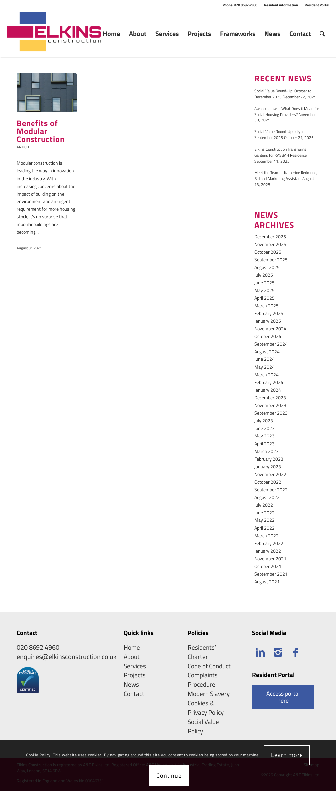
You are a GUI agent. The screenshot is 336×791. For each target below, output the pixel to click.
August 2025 (267, 267)
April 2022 (264, 527)
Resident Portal (317, 5)
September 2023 (271, 412)
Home (132, 647)
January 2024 (267, 389)
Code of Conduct (209, 666)
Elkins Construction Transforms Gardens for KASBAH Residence (280, 152)
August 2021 (267, 581)
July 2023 (263, 420)
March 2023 (266, 451)
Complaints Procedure (203, 680)
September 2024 (271, 343)
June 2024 (264, 359)
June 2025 (264, 282)
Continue (168, 775)
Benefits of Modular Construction (41, 131)
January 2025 (267, 320)
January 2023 (267, 466)
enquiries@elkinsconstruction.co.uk (67, 656)
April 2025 (264, 297)
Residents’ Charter (202, 652)
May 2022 (264, 519)
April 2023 (264, 443)
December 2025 (270, 236)
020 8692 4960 (38, 647)
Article (23, 147)
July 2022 (263, 504)
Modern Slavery (209, 693)
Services (135, 666)
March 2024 (266, 374)
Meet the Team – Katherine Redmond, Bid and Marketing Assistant (285, 176)
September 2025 (271, 259)
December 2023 (270, 397)
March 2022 (266, 535)
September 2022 (271, 489)
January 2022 (267, 550)
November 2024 (270, 328)
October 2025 (267, 251)
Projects (135, 675)
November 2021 (270, 558)
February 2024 (268, 382)
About (132, 656)
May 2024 (264, 366)
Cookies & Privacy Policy (206, 707)
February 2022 (268, 543)
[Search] (322, 33)
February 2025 (268, 313)
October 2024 (267, 336)
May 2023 (264, 435)
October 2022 (267, 481)
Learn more (287, 755)
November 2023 (270, 405)
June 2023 (264, 428)
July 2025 (263, 274)
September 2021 (271, 573)
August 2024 (267, 351)
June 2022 (264, 512)
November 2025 (270, 244)
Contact (134, 693)
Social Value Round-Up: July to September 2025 (279, 135)
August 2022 (267, 497)
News (131, 684)
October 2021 (267, 566)
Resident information (281, 5)
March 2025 (266, 305)
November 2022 (270, 474)
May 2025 (264, 290)
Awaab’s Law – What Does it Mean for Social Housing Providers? (286, 112)
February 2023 (268, 458)
